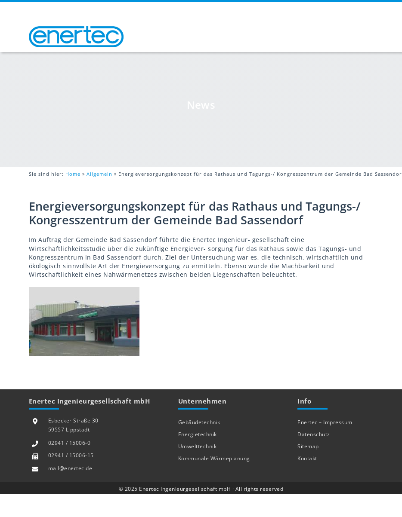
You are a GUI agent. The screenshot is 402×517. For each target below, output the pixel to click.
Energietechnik (197, 434)
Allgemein (99, 174)
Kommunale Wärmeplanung (214, 458)
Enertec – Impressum (325, 422)
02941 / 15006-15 (71, 455)
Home (72, 174)
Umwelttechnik (197, 446)
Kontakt (307, 458)
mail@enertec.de (70, 468)
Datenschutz (313, 434)
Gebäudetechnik (199, 422)
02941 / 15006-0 (69, 443)
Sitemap (308, 446)
